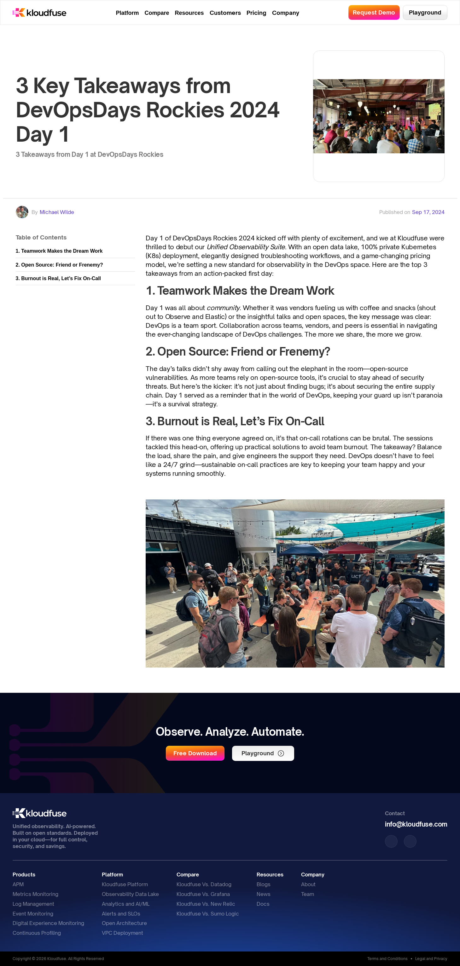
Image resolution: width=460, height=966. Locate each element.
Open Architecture (124, 923)
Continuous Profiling (37, 933)
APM (18, 884)
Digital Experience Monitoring (48, 923)
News (264, 894)
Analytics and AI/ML (125, 904)
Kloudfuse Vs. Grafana (203, 894)
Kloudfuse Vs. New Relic (206, 904)
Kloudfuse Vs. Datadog (204, 884)
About (308, 884)
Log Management (33, 904)
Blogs (264, 884)
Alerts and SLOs (121, 913)
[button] (195, 753)
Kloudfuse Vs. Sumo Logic (208, 913)
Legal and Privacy (431, 958)
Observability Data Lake (130, 894)
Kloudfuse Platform (125, 884)
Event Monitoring (33, 913)
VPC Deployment (122, 933)
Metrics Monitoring (35, 894)
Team (307, 894)
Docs (263, 904)
